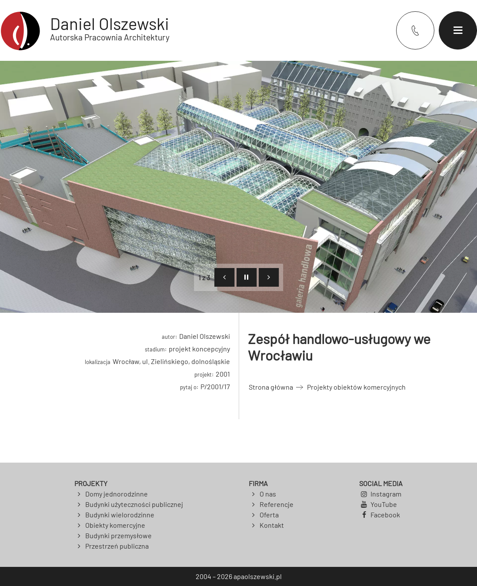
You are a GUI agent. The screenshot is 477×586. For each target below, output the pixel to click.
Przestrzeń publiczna (117, 546)
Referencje (277, 504)
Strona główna (271, 387)
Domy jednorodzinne (116, 494)
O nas (268, 494)
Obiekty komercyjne (115, 525)
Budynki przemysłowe (118, 535)
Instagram (385, 494)
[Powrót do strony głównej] (85, 30)
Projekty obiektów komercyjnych (356, 387)
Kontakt (272, 525)
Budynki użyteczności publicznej (134, 504)
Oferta (269, 514)
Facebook (385, 514)
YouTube (383, 504)
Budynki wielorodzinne (119, 514)
